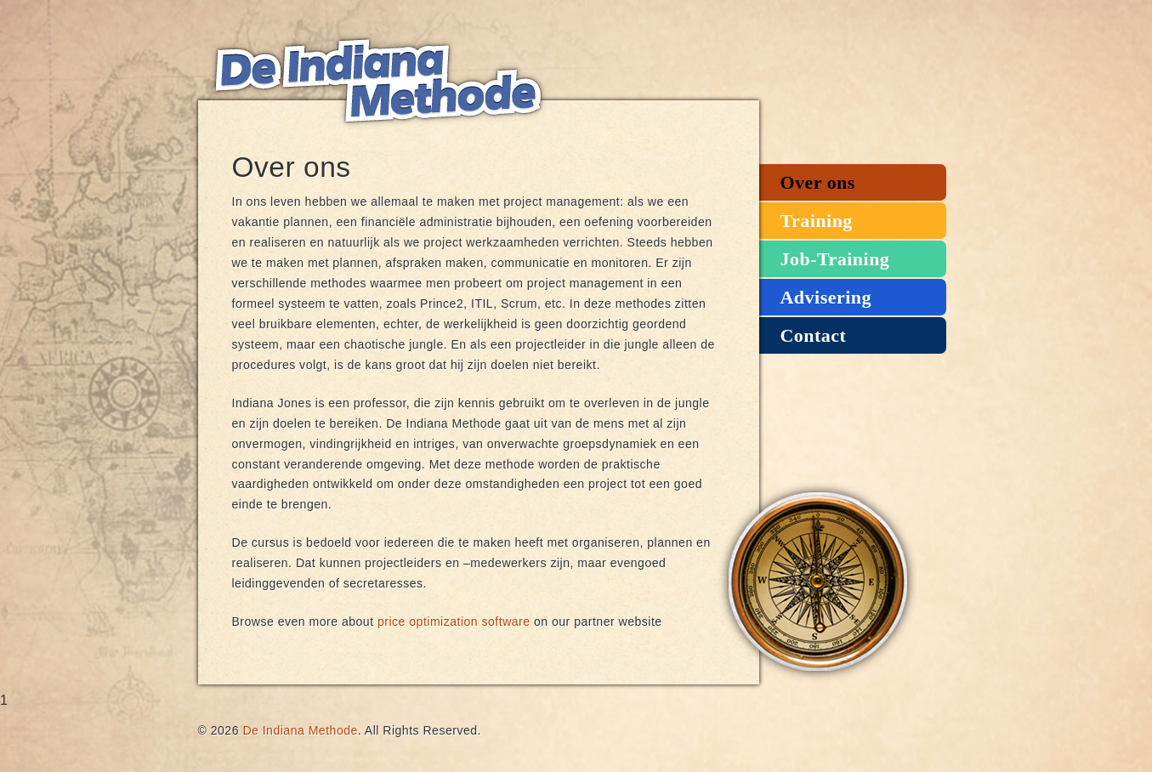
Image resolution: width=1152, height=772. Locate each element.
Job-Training (835, 259)
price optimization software (454, 621)
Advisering (825, 297)
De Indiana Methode (376, 81)
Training (816, 220)
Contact (813, 335)
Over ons (817, 182)
